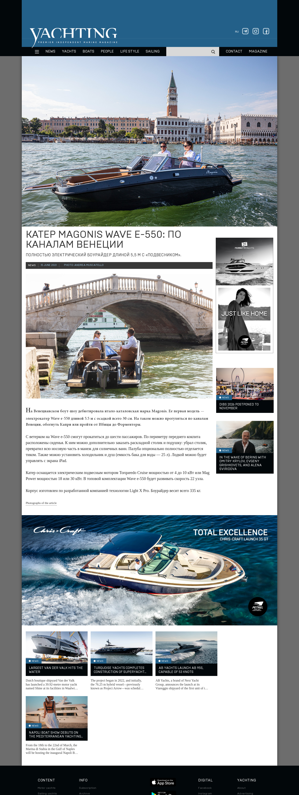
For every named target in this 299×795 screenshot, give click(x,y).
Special (43, 745)
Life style (129, 51)
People (107, 51)
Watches (44, 757)
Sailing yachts (47, 729)
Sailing (153, 51)
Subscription (87, 723)
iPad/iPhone (206, 740)
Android (203, 745)
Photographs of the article (41, 503)
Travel (42, 740)
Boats (42, 734)
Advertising (245, 729)
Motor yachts (47, 723)
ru (237, 31)
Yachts (69, 51)
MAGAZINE (258, 51)
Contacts (243, 734)
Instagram (205, 729)
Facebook (205, 723)
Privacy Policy (146, 767)
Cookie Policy (189, 767)
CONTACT (234, 51)
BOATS (88, 51)
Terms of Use (168, 767)
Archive (84, 729)
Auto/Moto (45, 751)
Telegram (204, 734)
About (241, 723)
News (50, 51)
